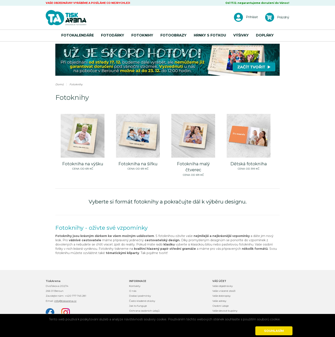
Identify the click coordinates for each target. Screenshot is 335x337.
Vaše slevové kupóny (225, 310)
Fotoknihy (142, 35)
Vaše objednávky (222, 286)
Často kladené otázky (142, 300)
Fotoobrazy (173, 35)
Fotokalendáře (77, 35)
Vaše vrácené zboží (223, 290)
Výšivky (241, 35)
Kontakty (135, 286)
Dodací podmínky (140, 295)
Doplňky (265, 35)
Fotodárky (112, 35)
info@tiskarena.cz (65, 300)
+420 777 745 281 (75, 295)
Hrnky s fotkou (210, 35)
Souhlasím (274, 331)
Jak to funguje (138, 305)
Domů (59, 84)
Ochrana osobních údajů (144, 310)
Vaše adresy (219, 300)
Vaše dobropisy (221, 295)
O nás (132, 290)
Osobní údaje (220, 305)
